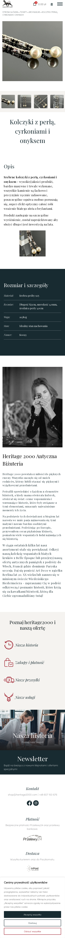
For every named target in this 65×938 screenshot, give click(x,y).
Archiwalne (34, 12)
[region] (32, 907)
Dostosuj (32, 922)
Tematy (23, 12)
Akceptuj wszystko (32, 914)
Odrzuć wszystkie (32, 931)
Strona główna (10, 12)
